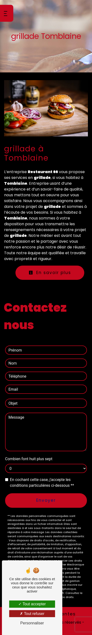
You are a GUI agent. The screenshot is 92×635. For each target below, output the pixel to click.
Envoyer (46, 500)
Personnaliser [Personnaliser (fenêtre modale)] (32, 623)
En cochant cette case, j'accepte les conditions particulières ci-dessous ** (42, 482)
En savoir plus (50, 272)
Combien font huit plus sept (28, 459)
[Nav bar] (6, 13)
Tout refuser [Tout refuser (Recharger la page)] (32, 614)
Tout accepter (32, 604)
